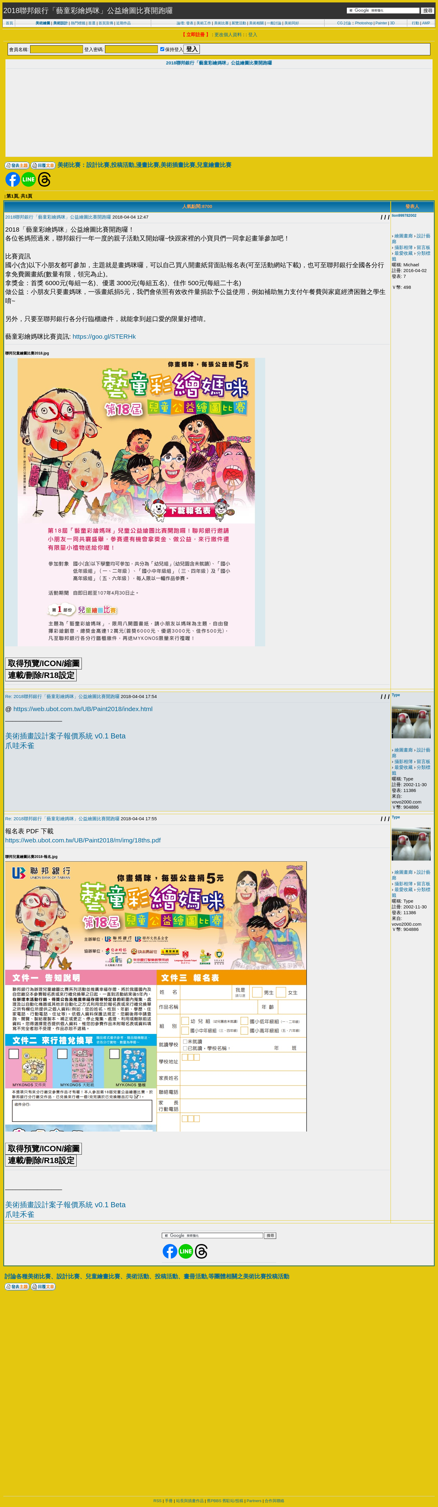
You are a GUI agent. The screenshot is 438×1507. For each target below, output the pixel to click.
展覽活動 (238, 23)
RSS (158, 1500)
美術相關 (256, 23)
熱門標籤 (78, 23)
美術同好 (291, 23)
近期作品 (123, 23)
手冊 (169, 1500)
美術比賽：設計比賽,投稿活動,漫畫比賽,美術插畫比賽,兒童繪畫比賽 (144, 165)
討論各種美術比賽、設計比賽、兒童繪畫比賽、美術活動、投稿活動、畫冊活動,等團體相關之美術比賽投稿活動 (147, 1276)
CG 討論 (344, 23)
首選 (92, 23)
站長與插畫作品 (190, 1500)
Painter (381, 23)
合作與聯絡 (274, 1500)
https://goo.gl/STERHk (104, 336)
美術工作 (203, 23)
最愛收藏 (404, 253)
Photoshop (363, 23)
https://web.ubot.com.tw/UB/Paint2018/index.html (83, 708)
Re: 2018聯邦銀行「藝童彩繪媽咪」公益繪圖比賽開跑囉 (62, 696)
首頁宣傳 (106, 23)
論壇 (180, 23)
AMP (426, 23)
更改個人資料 (228, 34)
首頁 (9, 23)
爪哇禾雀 (19, 745)
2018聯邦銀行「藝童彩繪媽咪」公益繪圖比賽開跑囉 (219, 62)
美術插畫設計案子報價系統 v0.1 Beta (65, 736)
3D (392, 23)
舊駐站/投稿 (232, 1500)
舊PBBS (214, 1500)
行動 (415, 23)
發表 (189, 23)
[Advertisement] (218, 113)
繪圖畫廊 (404, 235)
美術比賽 (221, 23)
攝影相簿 (404, 247)
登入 (252, 34)
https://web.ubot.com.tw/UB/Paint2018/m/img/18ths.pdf (83, 840)
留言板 (423, 247)
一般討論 (274, 23)
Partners (254, 1500)
